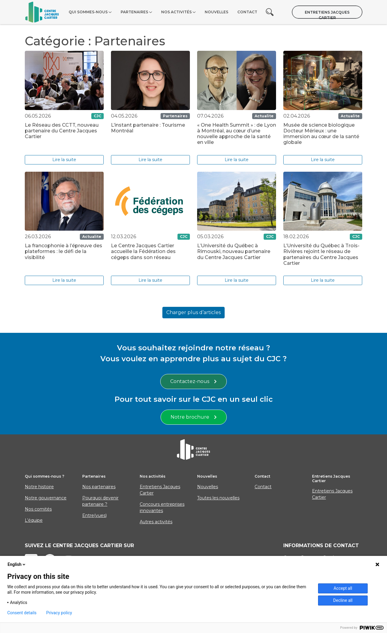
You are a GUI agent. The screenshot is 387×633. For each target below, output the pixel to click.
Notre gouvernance (46, 498)
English (17, 564)
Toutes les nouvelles (218, 498)
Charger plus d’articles (193, 312)
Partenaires (134, 12)
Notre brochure (194, 417)
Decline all (343, 600)
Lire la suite (64, 159)
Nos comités (38, 509)
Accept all (342, 588)
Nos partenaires (98, 486)
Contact (247, 12)
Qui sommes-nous (88, 12)
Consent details (22, 612)
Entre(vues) (94, 515)
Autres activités (156, 521)
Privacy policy (59, 612)
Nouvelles (216, 12)
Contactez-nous (193, 381)
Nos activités (176, 12)
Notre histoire (39, 486)
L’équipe (34, 520)
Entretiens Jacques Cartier (327, 14)
